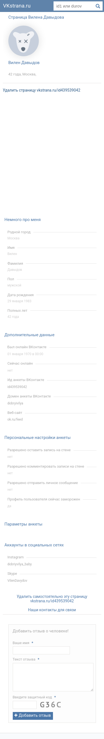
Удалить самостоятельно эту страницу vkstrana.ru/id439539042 (52, 598)
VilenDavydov (17, 581)
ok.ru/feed (15, 419)
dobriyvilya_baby (19, 564)
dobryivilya (15, 403)
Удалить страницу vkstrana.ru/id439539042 (41, 90)
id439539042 (17, 387)
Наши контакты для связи (52, 610)
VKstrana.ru (17, 6)
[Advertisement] (52, 158)
